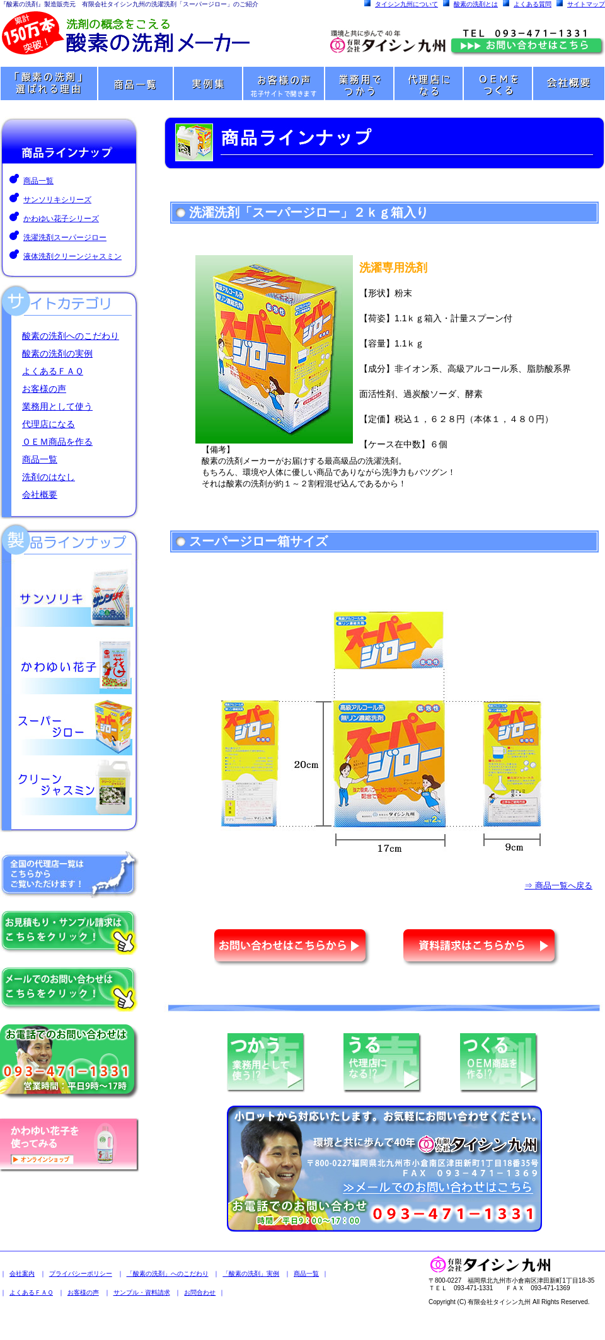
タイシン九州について (406, 4)
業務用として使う (57, 406)
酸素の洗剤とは (476, 4)
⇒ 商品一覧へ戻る (558, 885)
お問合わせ (200, 1292)
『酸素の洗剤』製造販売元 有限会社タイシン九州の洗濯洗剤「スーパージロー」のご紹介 (129, 4)
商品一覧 (38, 180)
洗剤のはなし (48, 477)
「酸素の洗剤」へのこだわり (168, 1273)
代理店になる (48, 424)
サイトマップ (586, 4)
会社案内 (22, 1273)
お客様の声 (44, 389)
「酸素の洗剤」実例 (250, 1273)
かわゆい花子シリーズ (61, 218)
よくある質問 (532, 4)
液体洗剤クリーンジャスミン (72, 256)
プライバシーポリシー (80, 1273)
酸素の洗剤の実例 (57, 353)
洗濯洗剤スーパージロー (65, 237)
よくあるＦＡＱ (52, 371)
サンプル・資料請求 (141, 1292)
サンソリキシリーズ (57, 199)
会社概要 (39, 495)
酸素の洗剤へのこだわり (70, 336)
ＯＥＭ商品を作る (57, 442)
